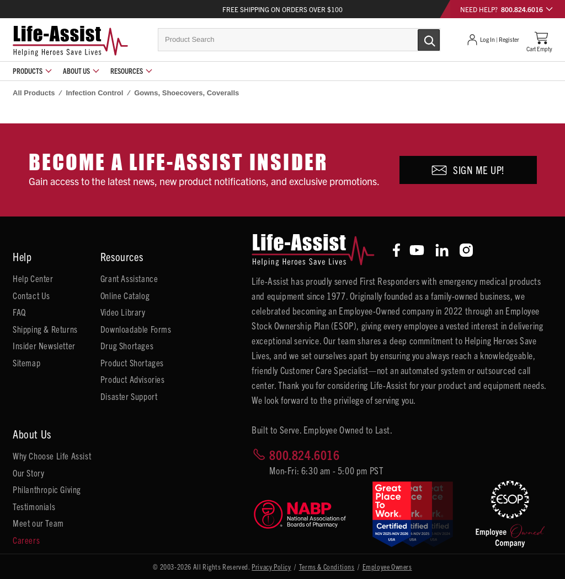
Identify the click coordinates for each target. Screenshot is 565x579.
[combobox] (299, 39)
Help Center (33, 278)
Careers (26, 539)
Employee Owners (387, 566)
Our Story (28, 472)
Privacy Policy (271, 566)
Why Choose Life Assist (52, 455)
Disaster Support (129, 396)
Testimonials (34, 506)
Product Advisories (132, 379)
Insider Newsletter (44, 345)
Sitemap (26, 362)
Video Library (123, 311)
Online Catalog (125, 295)
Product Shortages (132, 362)
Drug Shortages (126, 345)
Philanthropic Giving (47, 489)
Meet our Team (38, 522)
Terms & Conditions (327, 566)
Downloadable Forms (136, 328)
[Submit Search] (417, 39)
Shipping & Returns (45, 328)
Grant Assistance (129, 278)
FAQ (19, 311)
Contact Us (31, 295)
